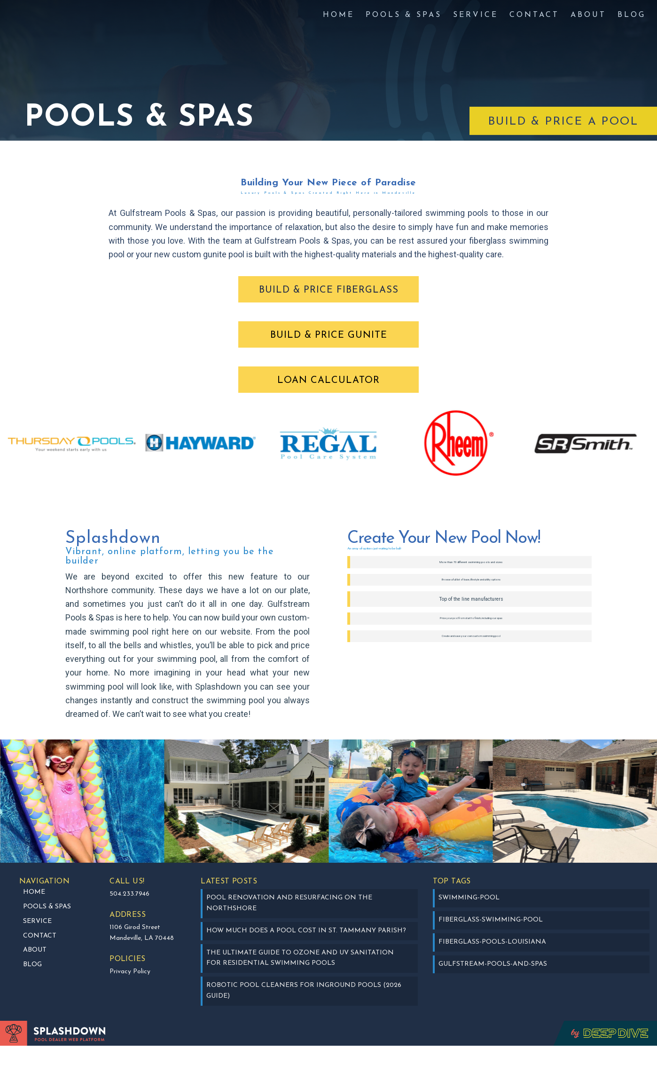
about (588, 15)
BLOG (632, 15)
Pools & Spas (404, 15)
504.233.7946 (129, 913)
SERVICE (475, 15)
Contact (534, 15)
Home (338, 15)
